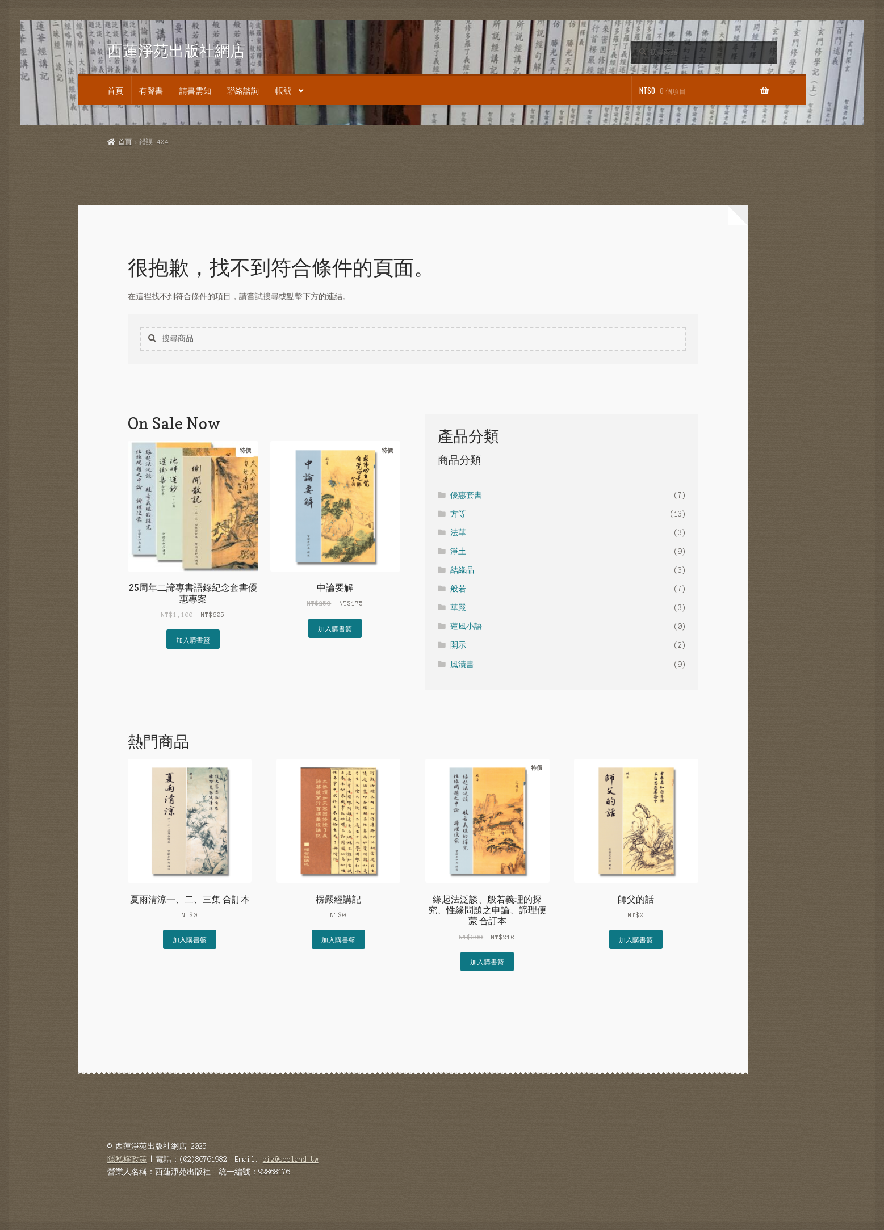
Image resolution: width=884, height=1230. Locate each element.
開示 (458, 645)
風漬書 (462, 664)
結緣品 (462, 570)
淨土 (458, 551)
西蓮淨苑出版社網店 (176, 50)
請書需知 (195, 90)
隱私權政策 (127, 1159)
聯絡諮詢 (243, 90)
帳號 (283, 90)
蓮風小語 (466, 626)
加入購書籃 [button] (193, 639)
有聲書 (151, 90)
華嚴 (458, 607)
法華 (458, 532)
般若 (458, 589)
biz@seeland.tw (291, 1159)
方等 (458, 514)
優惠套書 (466, 495)
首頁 (115, 90)
